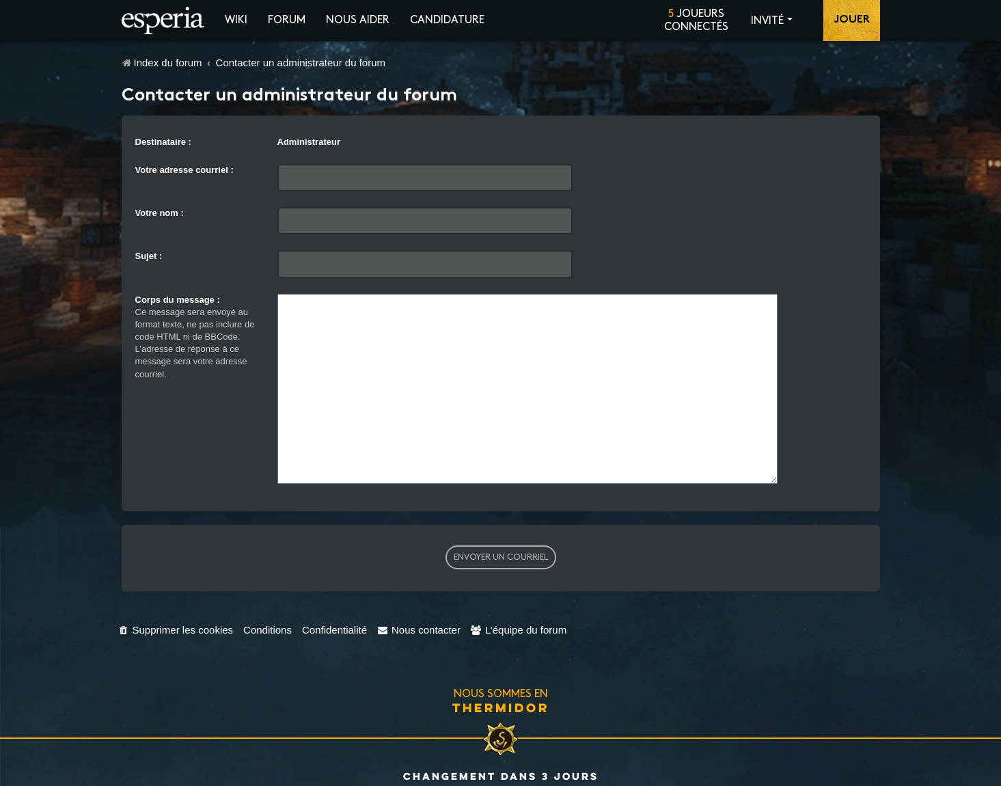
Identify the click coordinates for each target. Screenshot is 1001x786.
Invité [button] (767, 21)
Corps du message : (177, 300)
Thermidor (500, 687)
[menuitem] (176, 610)
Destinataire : (163, 142)
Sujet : (149, 256)
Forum (286, 20)
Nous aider (357, 20)
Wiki (236, 20)
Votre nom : (159, 213)
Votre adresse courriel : (184, 170)
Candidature (447, 20)
